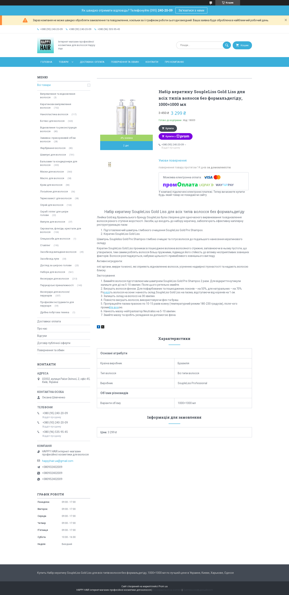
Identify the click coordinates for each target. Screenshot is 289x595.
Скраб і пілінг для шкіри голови (54, 213)
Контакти (152, 61)
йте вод (114, 307)
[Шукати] (227, 45)
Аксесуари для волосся (54, 278)
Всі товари (44, 85)
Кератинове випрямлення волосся (55, 106)
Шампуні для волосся (53, 154)
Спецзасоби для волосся (55, 238)
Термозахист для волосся (56, 198)
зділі (107, 292)
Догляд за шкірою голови (56, 265)
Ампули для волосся (52, 221)
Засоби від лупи (49, 258)
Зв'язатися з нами (191, 10)
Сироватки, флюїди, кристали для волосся (60, 230)
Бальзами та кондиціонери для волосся (58, 163)
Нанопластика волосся (54, 114)
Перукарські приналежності (57, 285)
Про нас (42, 328)
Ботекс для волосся (52, 120)
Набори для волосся (52, 272)
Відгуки (42, 335)
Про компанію (174, 61)
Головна (46, 61)
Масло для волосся (52, 178)
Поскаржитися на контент (167, 590)
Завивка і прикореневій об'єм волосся (58, 139)
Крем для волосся (51, 184)
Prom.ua (163, 586)
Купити (170, 128)
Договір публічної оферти (53, 343)
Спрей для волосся (51, 204)
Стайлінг (45, 245)
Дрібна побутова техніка (54, 312)
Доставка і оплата (92, 61)
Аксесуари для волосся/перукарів (55, 293)
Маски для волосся (52, 171)
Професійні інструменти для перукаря (57, 304)
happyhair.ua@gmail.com (57, 460)
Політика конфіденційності (198, 590)
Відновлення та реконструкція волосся (58, 129)
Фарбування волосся (52, 148)
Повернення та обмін (125, 61)
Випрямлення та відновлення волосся (57, 95)
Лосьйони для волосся (54, 191)
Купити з (177, 136)
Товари (63, 61)
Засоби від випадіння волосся (58, 251)
